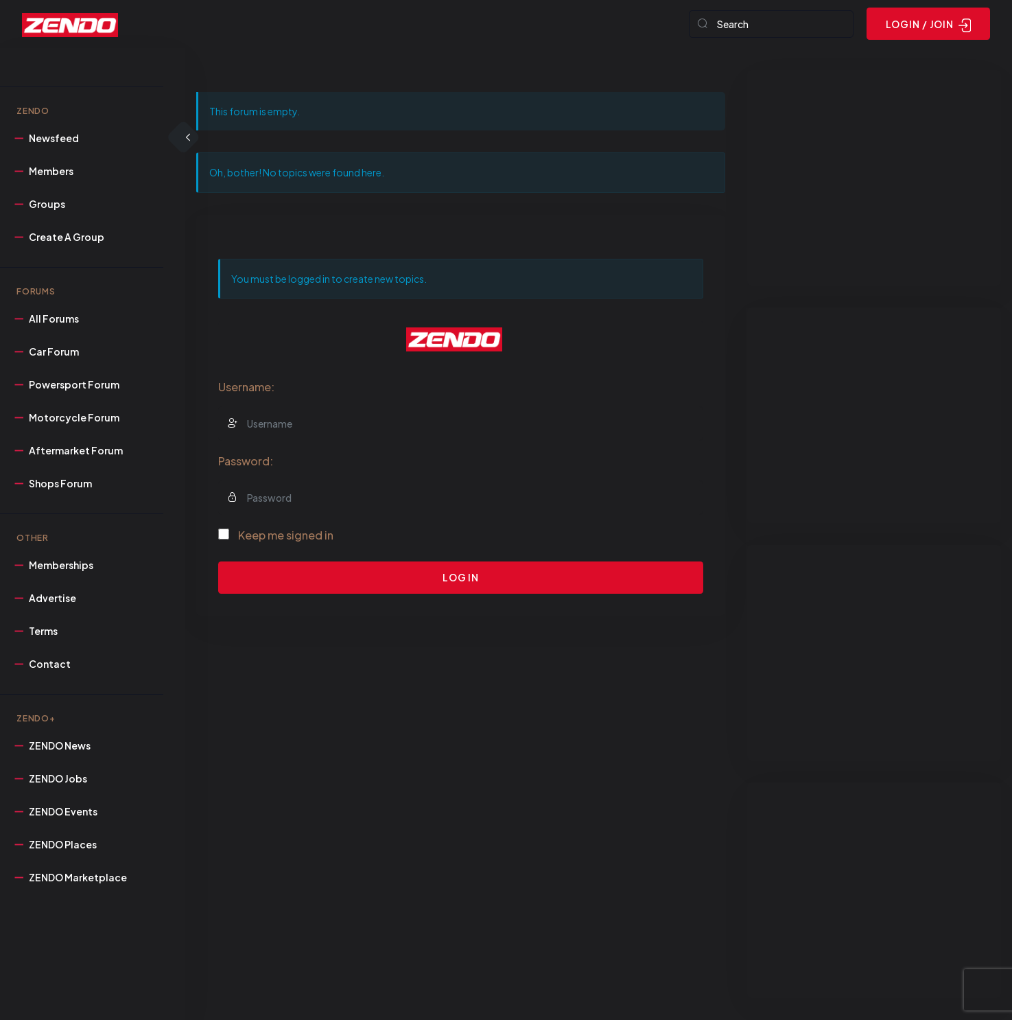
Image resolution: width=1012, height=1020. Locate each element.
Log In (461, 577)
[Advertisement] (874, 178)
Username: (246, 387)
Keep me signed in (285, 535)
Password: (245, 461)
